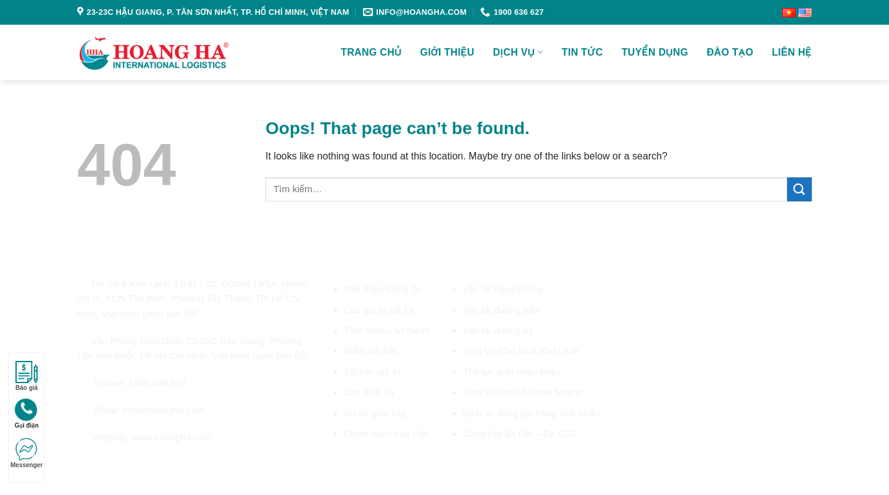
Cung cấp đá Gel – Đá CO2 (519, 433)
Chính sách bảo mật (385, 433)
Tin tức (582, 52)
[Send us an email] (128, 465)
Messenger (26, 453)
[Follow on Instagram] (98, 465)
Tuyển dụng (655, 52)
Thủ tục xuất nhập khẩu (511, 371)
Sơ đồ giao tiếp (375, 413)
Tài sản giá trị (372, 371)
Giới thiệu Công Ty (382, 289)
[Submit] (799, 189)
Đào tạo (730, 52)
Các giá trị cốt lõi (378, 310)
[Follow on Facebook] (83, 465)
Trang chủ (371, 52)
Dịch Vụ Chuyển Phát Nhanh (522, 392)
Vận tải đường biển (501, 310)
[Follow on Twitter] (113, 465)
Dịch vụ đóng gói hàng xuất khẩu (530, 413)
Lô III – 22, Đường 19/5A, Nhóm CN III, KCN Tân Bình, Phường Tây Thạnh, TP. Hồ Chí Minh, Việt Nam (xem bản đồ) (192, 298)
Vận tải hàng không (502, 289)
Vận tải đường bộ (497, 330)
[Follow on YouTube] (172, 465)
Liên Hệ (792, 52)
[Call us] (142, 465)
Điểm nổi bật (370, 350)
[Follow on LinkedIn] (157, 465)
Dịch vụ (518, 52)
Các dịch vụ (368, 392)
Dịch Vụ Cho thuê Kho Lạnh (520, 350)
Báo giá (26, 376)
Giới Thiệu (447, 52)
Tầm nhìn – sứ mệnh (387, 330)
